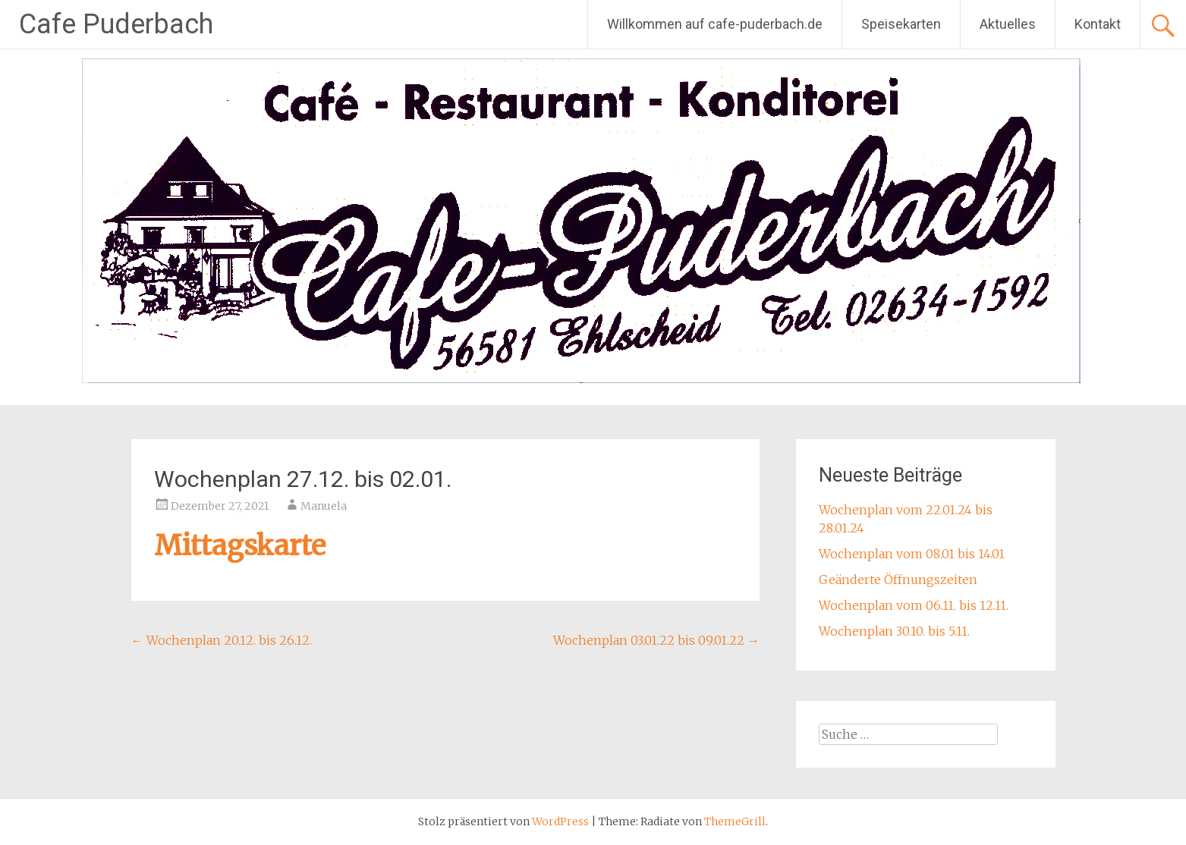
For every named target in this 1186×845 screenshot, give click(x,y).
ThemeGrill (735, 821)
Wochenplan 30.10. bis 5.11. (894, 631)
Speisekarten (901, 24)
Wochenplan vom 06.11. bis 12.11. (913, 605)
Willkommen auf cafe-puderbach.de (715, 24)
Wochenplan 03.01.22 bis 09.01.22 (656, 640)
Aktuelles (1008, 24)
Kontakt (1097, 24)
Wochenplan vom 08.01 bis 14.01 (912, 553)
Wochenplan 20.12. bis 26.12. (221, 640)
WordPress (560, 821)
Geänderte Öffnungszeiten (898, 579)
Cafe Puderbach (116, 24)
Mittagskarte (240, 546)
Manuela (323, 506)
